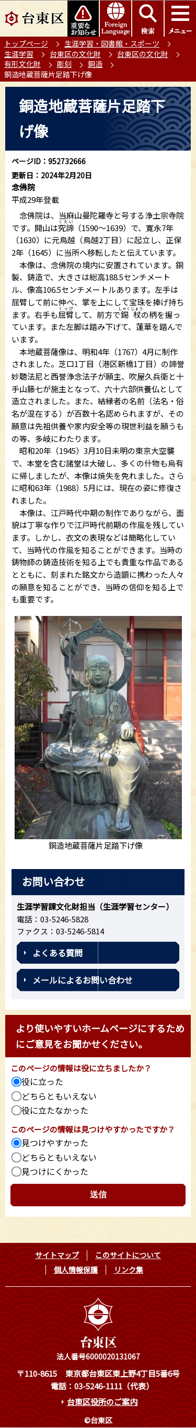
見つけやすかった (54, 1142)
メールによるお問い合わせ (82, 980)
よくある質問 (57, 952)
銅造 (95, 64)
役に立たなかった (54, 1110)
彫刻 (64, 64)
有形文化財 (22, 64)
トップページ (26, 43)
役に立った (42, 1081)
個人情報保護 (76, 1269)
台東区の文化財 (75, 54)
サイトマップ (57, 1255)
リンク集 (128, 1269)
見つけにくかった (54, 1171)
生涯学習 (18, 54)
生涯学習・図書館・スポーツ (111, 43)
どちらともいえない (59, 1096)
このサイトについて (128, 1255)
